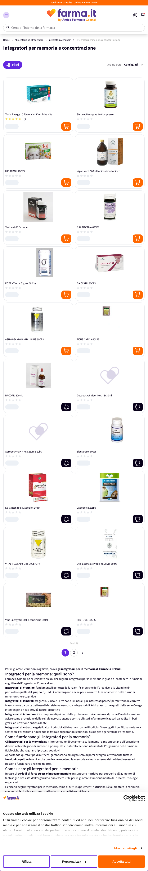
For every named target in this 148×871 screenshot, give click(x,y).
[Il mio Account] (135, 15)
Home (6, 40)
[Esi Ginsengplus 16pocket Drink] (38, 498)
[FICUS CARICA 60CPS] (110, 330)
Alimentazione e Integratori (29, 40)
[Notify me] (66, 407)
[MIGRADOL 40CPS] (38, 161)
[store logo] (71, 15)
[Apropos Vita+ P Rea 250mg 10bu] (38, 442)
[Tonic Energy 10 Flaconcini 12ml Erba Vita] (38, 105)
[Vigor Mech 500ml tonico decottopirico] (110, 161)
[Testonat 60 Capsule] (38, 218)
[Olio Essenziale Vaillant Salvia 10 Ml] (110, 554)
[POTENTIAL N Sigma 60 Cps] (38, 274)
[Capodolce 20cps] (110, 498)
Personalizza (74, 861)
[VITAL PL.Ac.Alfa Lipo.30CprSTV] (38, 554)
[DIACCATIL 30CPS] (110, 274)
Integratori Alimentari (60, 40)
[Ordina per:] (133, 65)
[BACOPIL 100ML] (38, 386)
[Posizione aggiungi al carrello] (66, 126)
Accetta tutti (121, 861)
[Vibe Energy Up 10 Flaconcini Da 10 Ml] (38, 610)
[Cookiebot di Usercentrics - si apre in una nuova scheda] (126, 798)
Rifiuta (26, 861)
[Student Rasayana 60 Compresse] (110, 105)
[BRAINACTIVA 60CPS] (110, 218)
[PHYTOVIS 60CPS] (110, 610)
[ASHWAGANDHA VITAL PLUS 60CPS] (38, 330)
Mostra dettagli (125, 848)
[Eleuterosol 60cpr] (110, 442)
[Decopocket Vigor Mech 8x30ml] (110, 386)
